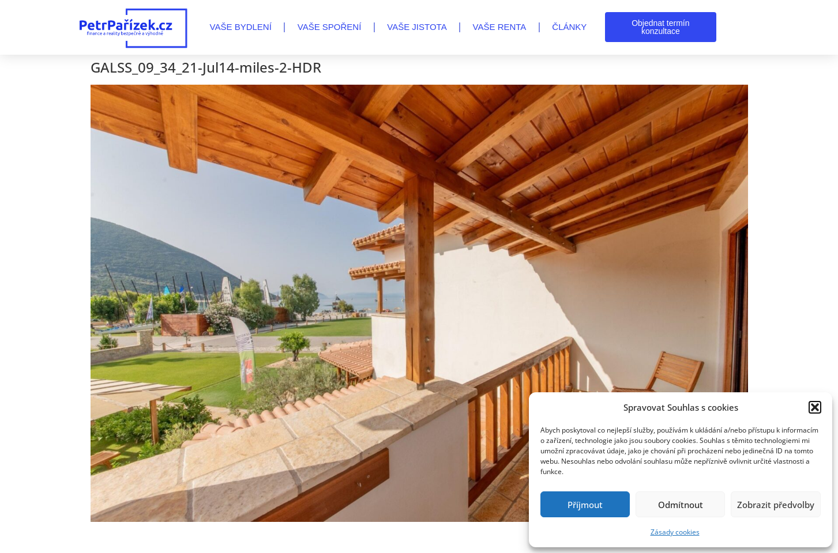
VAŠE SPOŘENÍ (330, 27)
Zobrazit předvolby (775, 504)
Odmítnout (680, 504)
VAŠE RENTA (500, 27)
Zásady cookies (675, 532)
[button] (815, 407)
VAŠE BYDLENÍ (241, 27)
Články (569, 27)
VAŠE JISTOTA (416, 27)
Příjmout (585, 504)
